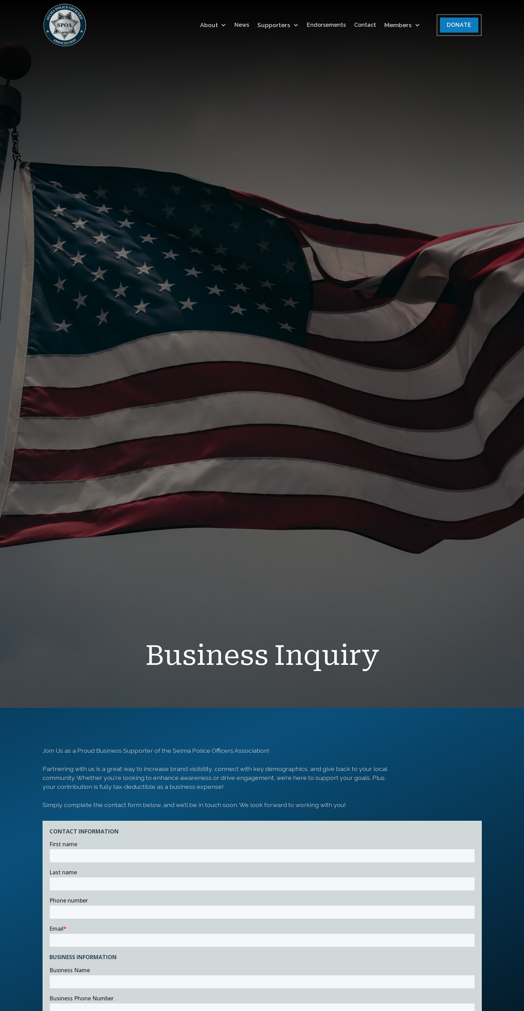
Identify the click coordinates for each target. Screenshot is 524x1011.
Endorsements (326, 25)
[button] (213, 25)
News (241, 25)
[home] (65, 25)
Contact (365, 25)
